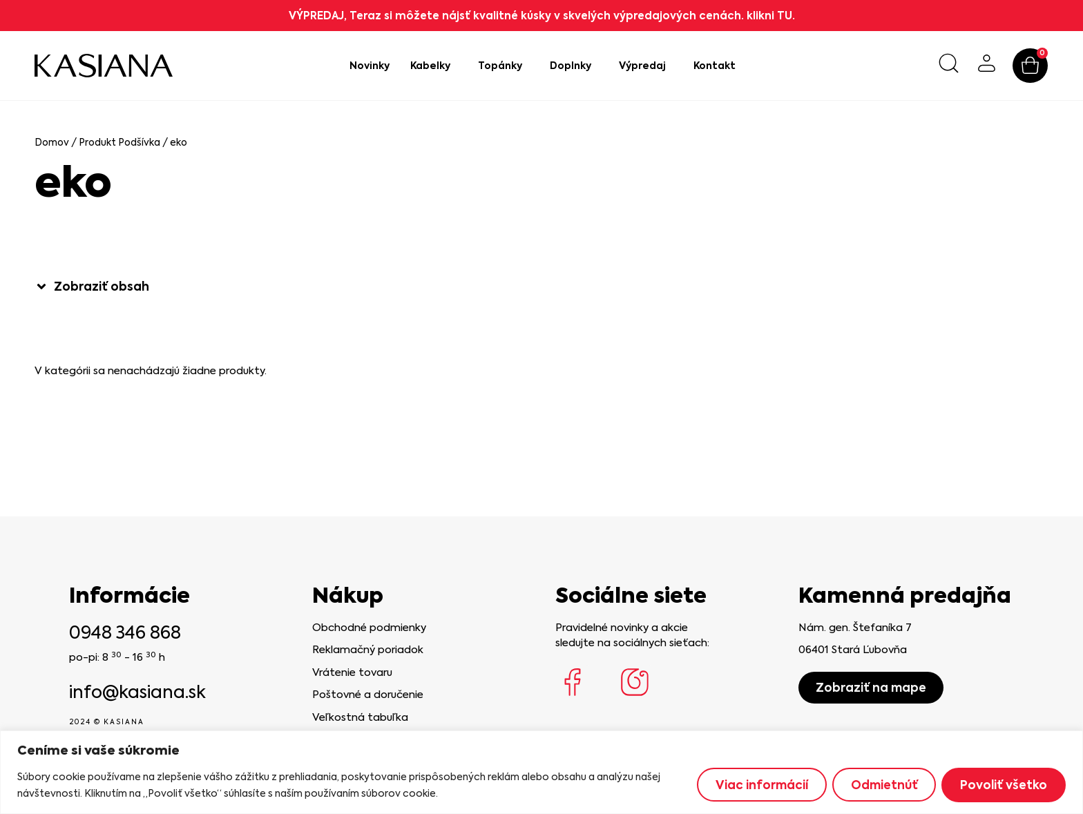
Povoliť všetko (1003, 785)
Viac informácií (761, 785)
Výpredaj (646, 65)
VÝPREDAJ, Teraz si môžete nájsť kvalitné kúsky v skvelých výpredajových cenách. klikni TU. (542, 15)
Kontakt (714, 65)
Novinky (369, 65)
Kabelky (433, 65)
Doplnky (574, 65)
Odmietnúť (883, 785)
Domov (52, 142)
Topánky (503, 65)
